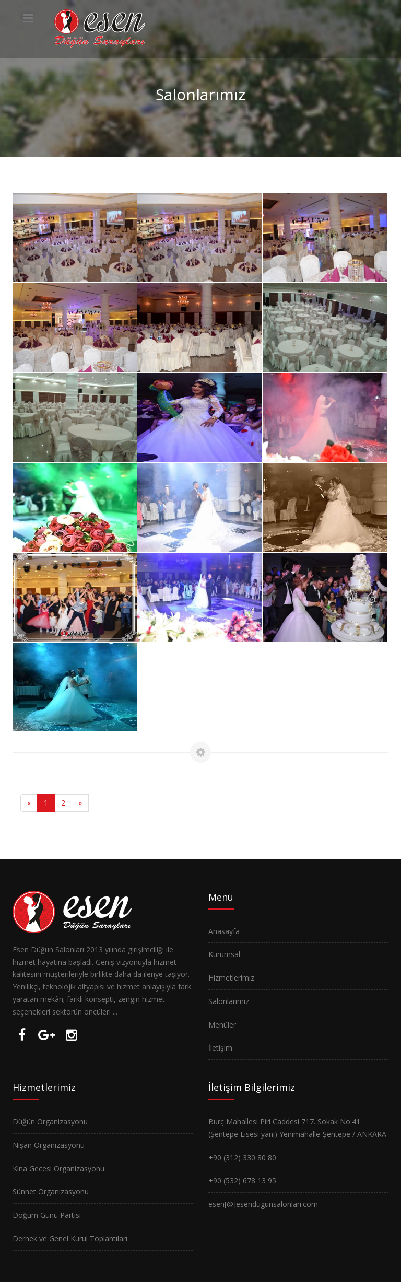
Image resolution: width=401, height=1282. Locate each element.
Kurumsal (224, 954)
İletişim (220, 1048)
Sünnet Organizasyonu (51, 1191)
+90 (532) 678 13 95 (242, 1180)
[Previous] (29, 803)
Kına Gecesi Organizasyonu (58, 1168)
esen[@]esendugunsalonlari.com (263, 1204)
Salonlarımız (228, 1001)
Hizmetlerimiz (231, 978)
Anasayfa (224, 931)
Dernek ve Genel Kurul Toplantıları (70, 1238)
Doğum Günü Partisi (47, 1215)
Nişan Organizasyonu (49, 1145)
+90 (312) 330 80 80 (242, 1157)
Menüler (222, 1025)
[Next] (80, 803)
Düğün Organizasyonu (50, 1121)
